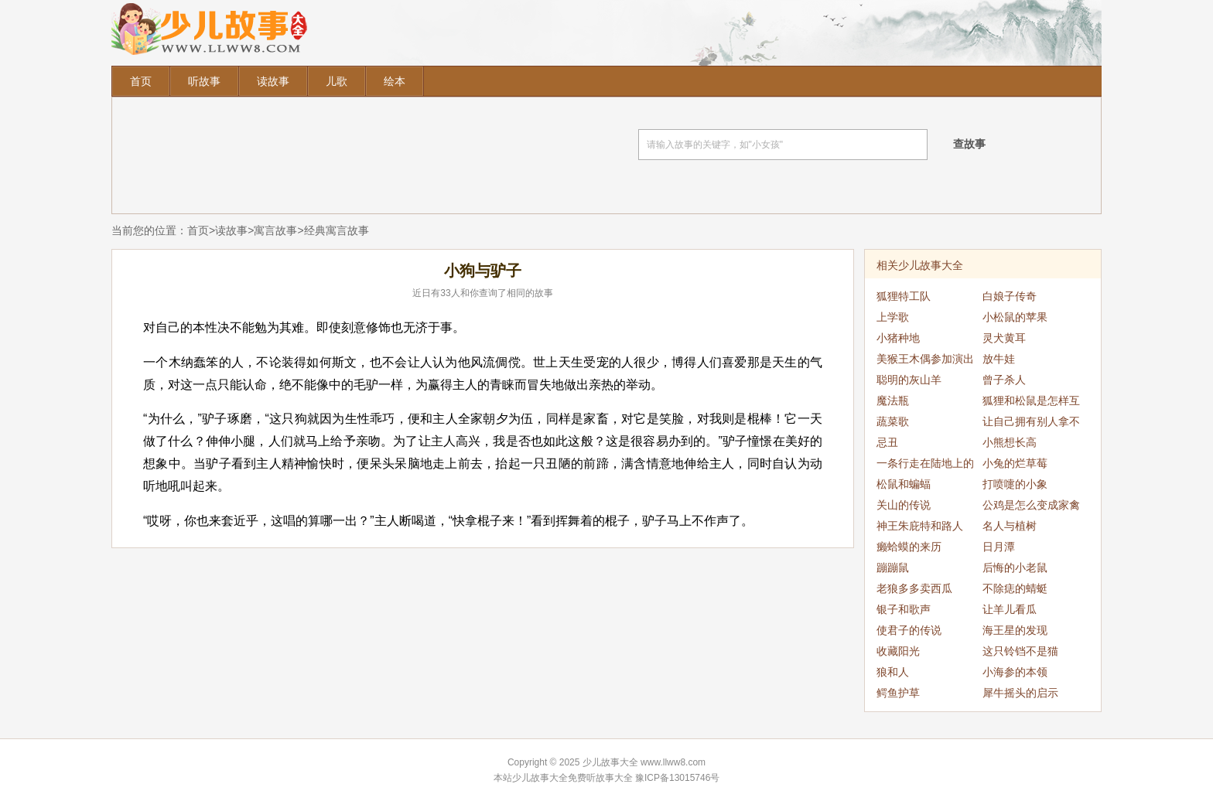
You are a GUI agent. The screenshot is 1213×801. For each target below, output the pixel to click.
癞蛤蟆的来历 (908, 546)
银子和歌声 (903, 609)
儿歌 (336, 81)
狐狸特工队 (903, 296)
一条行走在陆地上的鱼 (925, 465)
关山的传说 (903, 505)
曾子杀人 (1004, 379)
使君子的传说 (908, 630)
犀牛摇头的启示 (1020, 693)
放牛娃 (998, 359)
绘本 (394, 81)
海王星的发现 (1014, 630)
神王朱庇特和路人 (919, 526)
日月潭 (998, 546)
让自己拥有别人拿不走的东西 (1031, 423)
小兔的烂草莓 (1014, 463)
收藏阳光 (898, 651)
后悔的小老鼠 (1014, 567)
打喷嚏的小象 (1014, 484)
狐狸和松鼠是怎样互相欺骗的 (1031, 402)
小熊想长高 (1009, 442)
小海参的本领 (1014, 672)
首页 (141, 81)
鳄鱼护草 (898, 693)
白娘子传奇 (1009, 296)
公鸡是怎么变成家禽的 (1031, 507)
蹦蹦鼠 (892, 567)
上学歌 (892, 317)
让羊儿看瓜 (1009, 609)
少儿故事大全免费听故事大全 (572, 777)
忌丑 (887, 442)
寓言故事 (275, 230)
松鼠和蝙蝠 (903, 484)
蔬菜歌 (892, 421)
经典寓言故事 (336, 230)
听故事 (204, 81)
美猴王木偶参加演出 (925, 359)
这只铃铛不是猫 (1020, 651)
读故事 (273, 81)
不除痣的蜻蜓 (1014, 588)
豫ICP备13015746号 (677, 777)
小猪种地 (898, 338)
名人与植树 (1009, 526)
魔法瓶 (892, 400)
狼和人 (892, 672)
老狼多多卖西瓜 (914, 588)
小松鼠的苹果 (1014, 317)
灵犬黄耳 (1004, 338)
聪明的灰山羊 (908, 379)
